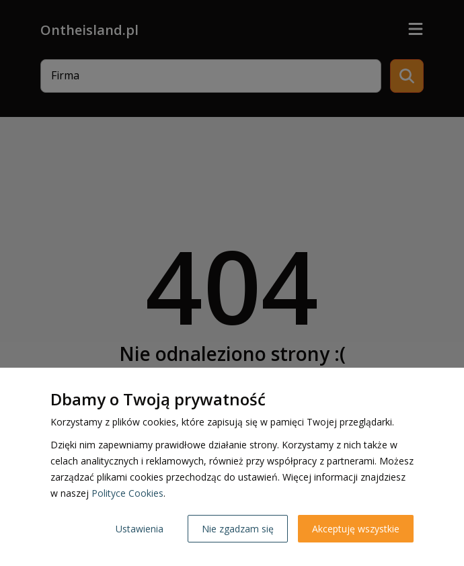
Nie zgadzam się (238, 528)
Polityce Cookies (127, 493)
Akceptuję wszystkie (355, 528)
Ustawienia (139, 528)
